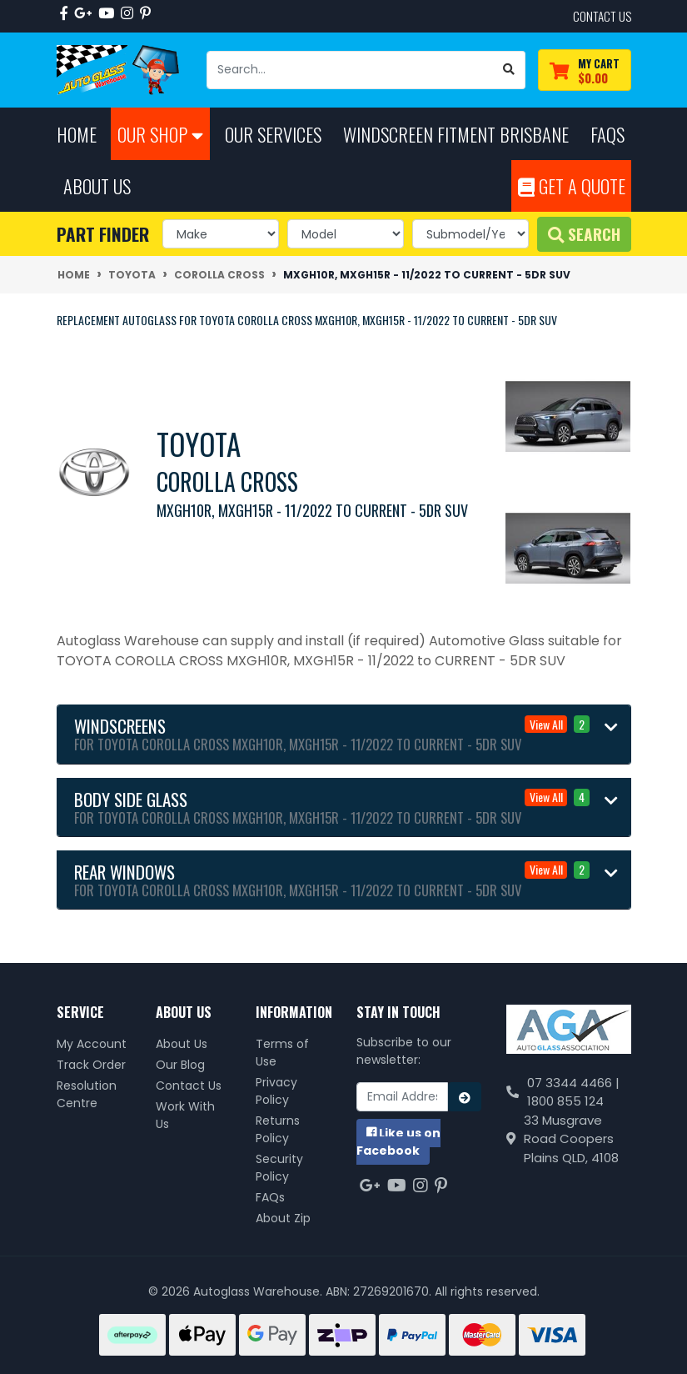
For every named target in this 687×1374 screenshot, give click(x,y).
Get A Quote (571, 185)
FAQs (270, 1197)
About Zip (283, 1218)
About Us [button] (97, 185)
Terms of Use (282, 1053)
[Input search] (350, 70)
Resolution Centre (87, 1094)
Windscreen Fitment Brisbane (456, 134)
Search (584, 234)
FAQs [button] (607, 134)
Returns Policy (278, 1129)
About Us (181, 1044)
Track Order (91, 1064)
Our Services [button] (273, 134)
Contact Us (189, 1085)
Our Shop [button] (160, 134)
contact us (602, 16)
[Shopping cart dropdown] (584, 70)
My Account (92, 1044)
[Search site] (509, 70)
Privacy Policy (276, 1091)
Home (77, 134)
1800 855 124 (565, 1101)
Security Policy (279, 1168)
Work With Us (185, 1115)
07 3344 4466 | (573, 1082)
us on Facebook (398, 1142)
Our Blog (180, 1064)
